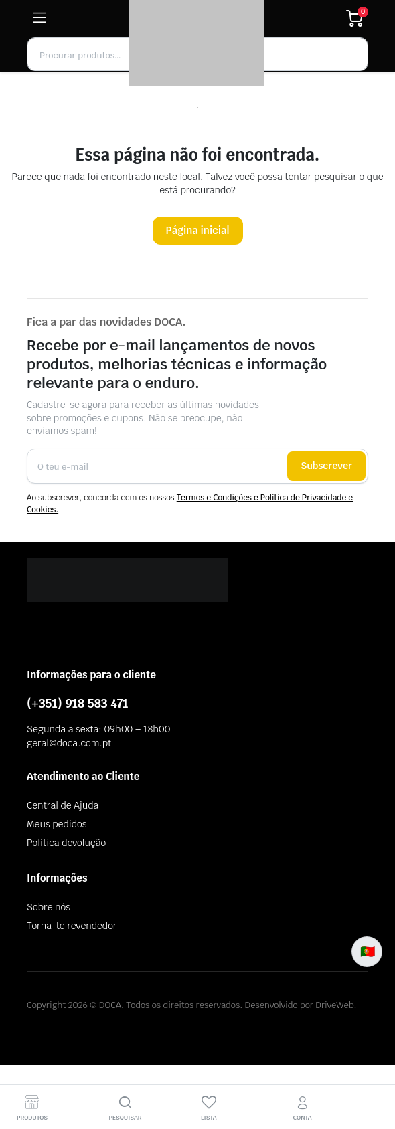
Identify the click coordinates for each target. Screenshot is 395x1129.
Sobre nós (48, 907)
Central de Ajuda (62, 805)
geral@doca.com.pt (69, 743)
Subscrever (326, 465)
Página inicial (198, 230)
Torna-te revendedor (71, 926)
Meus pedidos (56, 824)
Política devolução (66, 843)
